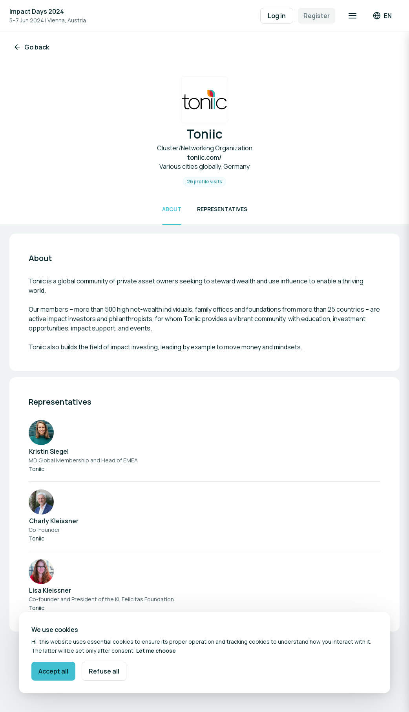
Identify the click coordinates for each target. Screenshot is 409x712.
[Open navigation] (352, 16)
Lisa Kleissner (50, 590)
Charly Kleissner (54, 521)
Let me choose (156, 650)
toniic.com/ (204, 157)
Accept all (53, 671)
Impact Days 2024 (36, 11)
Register (316, 15)
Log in (277, 15)
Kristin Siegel (49, 451)
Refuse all (104, 671)
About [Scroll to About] (171, 209)
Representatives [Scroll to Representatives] (222, 209)
